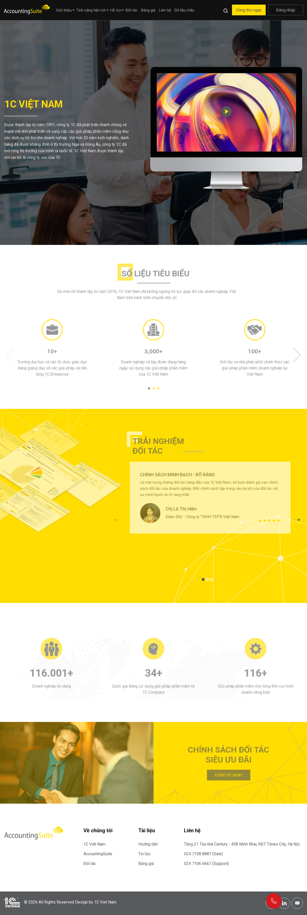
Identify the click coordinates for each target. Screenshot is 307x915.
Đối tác (132, 10)
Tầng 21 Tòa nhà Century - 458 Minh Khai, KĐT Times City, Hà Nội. (242, 844)
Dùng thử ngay (249, 10)
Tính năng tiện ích (91, 10)
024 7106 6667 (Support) (206, 863)
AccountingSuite (97, 853)
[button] (297, 520)
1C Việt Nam (94, 844)
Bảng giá (148, 10)
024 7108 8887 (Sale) (203, 853)
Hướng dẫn (148, 844)
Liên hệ (165, 10)
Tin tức (144, 853)
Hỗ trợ (115, 10)
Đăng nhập (285, 10)
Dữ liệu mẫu (184, 10)
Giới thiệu (64, 10)
